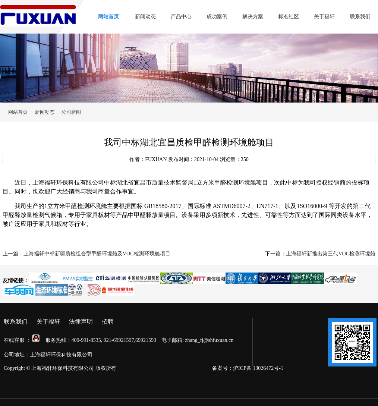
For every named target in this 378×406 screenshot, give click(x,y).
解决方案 (252, 16)
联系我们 (360, 16)
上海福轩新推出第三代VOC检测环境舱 (330, 253)
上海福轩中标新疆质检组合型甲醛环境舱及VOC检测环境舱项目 (96, 253)
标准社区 (288, 16)
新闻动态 (145, 16)
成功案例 (217, 16)
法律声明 (81, 321)
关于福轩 (324, 16)
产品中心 (181, 16)
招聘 (108, 321)
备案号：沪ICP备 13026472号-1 (247, 368)
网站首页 (108, 16)
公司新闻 (71, 112)
